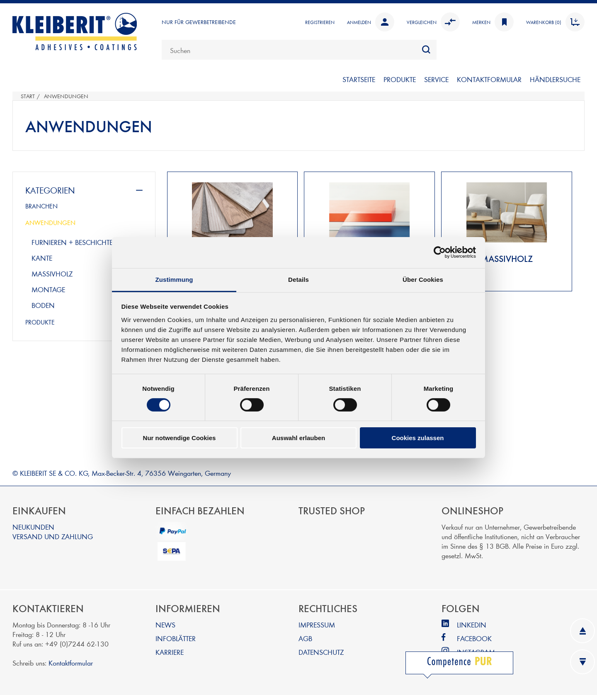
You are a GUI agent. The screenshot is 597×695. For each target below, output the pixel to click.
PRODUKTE (399, 79)
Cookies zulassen (418, 437)
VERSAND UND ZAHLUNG (52, 536)
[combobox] (299, 50)
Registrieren (320, 22)
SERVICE (436, 79)
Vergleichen (433, 21)
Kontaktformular (71, 662)
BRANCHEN (41, 206)
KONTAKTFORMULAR (489, 79)
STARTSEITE (358, 79)
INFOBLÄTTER (175, 638)
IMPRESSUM (316, 624)
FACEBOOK (474, 638)
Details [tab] (298, 279)
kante (42, 257)
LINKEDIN (471, 624)
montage (48, 289)
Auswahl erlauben (298, 437)
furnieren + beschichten (75, 242)
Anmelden (370, 21)
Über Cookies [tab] (423, 279)
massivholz (52, 273)
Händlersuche (555, 79)
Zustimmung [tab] (174, 279)
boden (43, 305)
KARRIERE (169, 651)
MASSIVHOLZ (507, 258)
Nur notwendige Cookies (179, 437)
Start (28, 96)
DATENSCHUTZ (321, 651)
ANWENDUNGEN (50, 222)
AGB (305, 638)
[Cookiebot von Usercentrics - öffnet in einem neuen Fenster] (439, 252)
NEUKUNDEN (33, 526)
